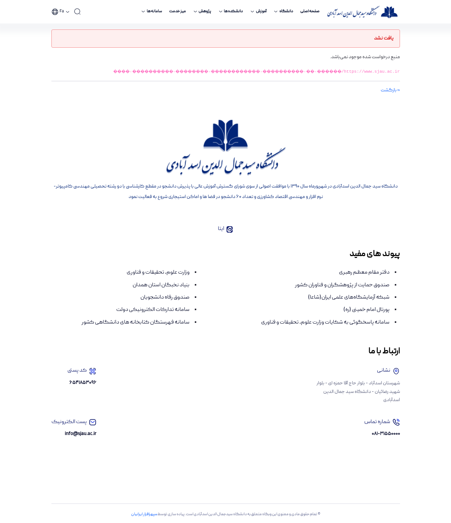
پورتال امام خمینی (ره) (366, 310)
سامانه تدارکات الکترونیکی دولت (153, 310)
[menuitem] (310, 12)
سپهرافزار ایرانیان (144, 514)
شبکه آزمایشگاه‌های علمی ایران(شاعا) (349, 297)
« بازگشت (390, 90)
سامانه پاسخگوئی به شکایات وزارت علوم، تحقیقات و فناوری (325, 322)
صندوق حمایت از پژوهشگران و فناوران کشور (342, 285)
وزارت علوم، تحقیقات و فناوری (158, 272)
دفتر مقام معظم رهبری (364, 272)
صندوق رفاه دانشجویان (165, 297)
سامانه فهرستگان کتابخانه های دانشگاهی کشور (136, 322)
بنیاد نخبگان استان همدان (161, 285)
